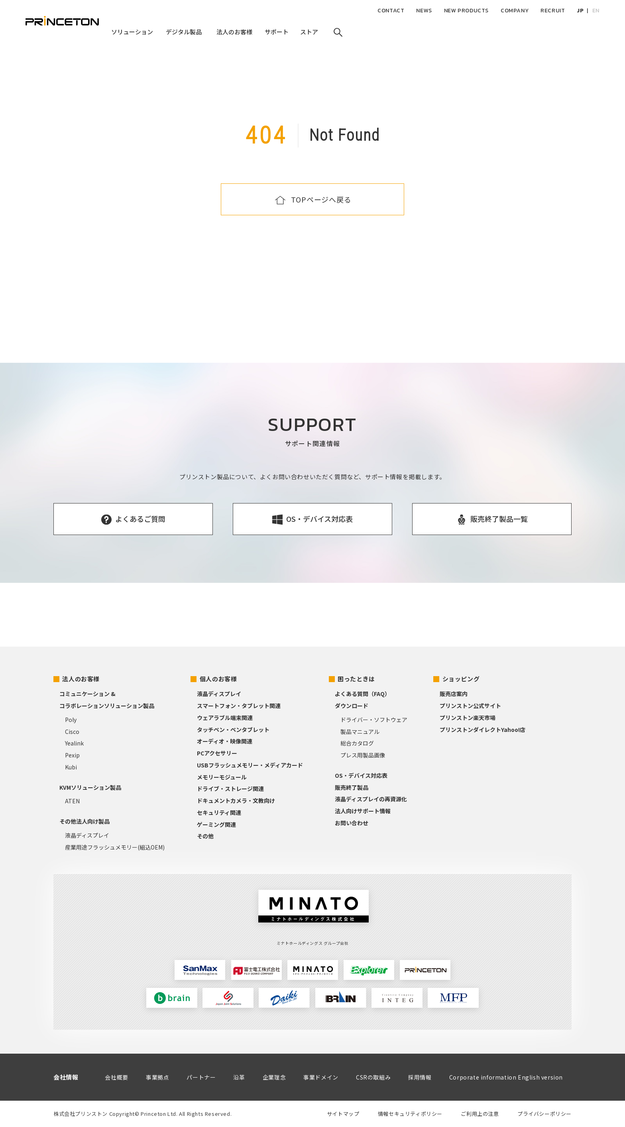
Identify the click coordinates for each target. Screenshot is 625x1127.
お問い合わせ (351, 823)
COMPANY (515, 10)
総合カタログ (357, 743)
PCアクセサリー (217, 753)
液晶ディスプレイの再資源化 (371, 799)
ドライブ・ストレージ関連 (230, 789)
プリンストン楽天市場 (467, 718)
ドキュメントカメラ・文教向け (236, 800)
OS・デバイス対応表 (361, 775)
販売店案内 (454, 694)
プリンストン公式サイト (470, 706)
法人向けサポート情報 (363, 811)
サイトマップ (343, 1113)
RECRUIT (552, 10)
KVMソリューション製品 (90, 787)
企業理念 (274, 1077)
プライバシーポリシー (544, 1113)
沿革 (239, 1077)
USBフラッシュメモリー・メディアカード (250, 765)
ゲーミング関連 (216, 824)
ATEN (72, 801)
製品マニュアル (359, 732)
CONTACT (390, 10)
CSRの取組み (373, 1077)
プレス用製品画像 (362, 755)
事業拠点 (157, 1077)
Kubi (71, 767)
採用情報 (419, 1077)
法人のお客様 (81, 679)
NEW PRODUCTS (466, 10)
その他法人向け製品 (84, 821)
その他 (205, 836)
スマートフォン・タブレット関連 (239, 706)
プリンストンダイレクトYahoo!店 (482, 730)
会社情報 (65, 1077)
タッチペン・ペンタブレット (233, 730)
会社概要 (116, 1077)
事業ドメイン (320, 1077)
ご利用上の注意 (480, 1113)
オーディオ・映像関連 (224, 741)
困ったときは (356, 679)
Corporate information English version (506, 1077)
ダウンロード (351, 706)
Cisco (72, 732)
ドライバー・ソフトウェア (373, 720)
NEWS (424, 10)
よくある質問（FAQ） (362, 694)
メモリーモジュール (222, 777)
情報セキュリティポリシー (410, 1113)
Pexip (72, 755)
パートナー (201, 1077)
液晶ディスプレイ (87, 835)
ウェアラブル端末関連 (225, 718)
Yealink (74, 743)
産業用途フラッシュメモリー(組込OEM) (115, 847)
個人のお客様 (218, 679)
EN (595, 10)
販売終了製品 (351, 787)
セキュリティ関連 (219, 812)
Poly (71, 720)
